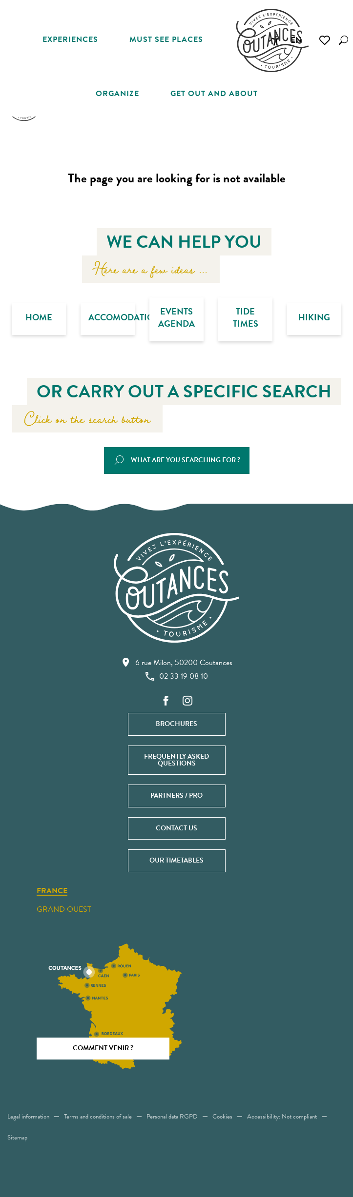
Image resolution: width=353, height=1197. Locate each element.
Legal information (28, 1116)
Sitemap (17, 1137)
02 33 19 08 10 (176, 676)
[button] (343, 40)
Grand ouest (64, 909)
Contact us (176, 828)
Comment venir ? (103, 1048)
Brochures (176, 724)
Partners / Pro (176, 795)
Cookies (222, 1116)
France (52, 891)
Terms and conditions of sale (98, 1116)
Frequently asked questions (176, 759)
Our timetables (176, 860)
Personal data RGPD (172, 1116)
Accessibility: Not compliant (282, 1116)
